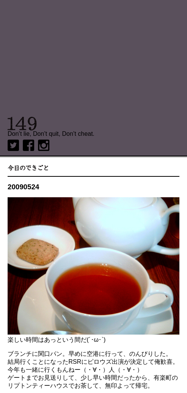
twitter (13, 145)
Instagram (43, 145)
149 (22, 123)
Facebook (28, 145)
